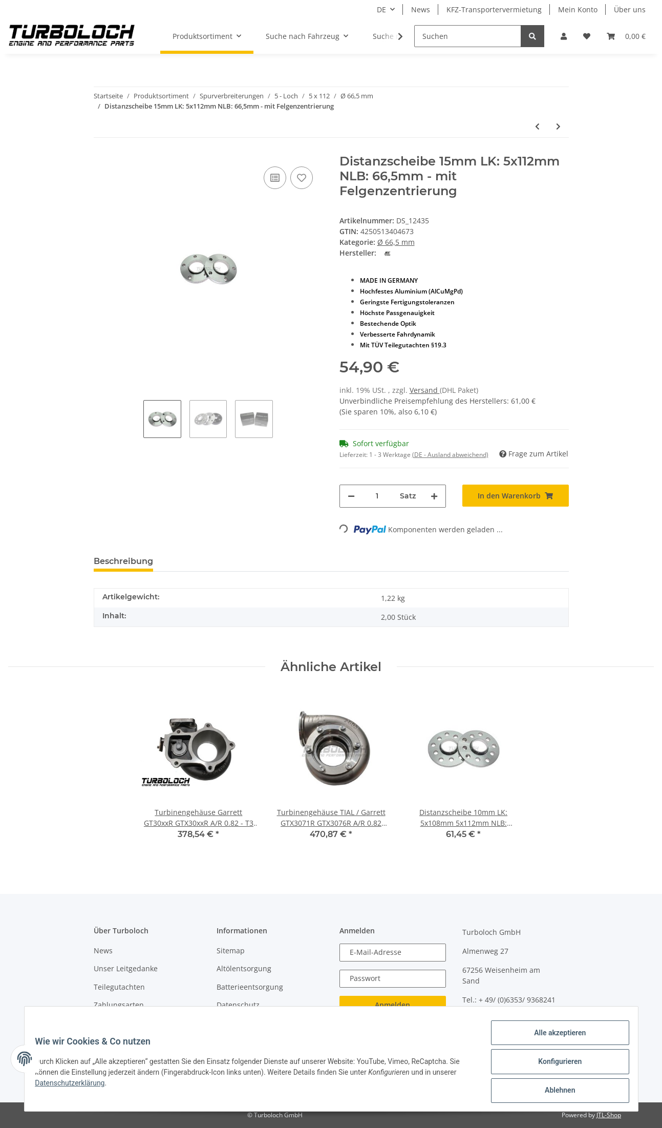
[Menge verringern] (351, 496)
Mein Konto (577, 9)
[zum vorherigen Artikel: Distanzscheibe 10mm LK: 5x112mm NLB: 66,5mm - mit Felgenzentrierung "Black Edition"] (537, 126)
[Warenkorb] (626, 36)
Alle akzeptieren (554, 1038)
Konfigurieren (554, 1065)
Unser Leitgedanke (126, 968)
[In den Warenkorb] (515, 496)
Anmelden (392, 1005)
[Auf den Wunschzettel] (301, 177)
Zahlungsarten (119, 1005)
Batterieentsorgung (250, 987)
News (420, 9)
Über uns (630, 9)
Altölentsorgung (244, 968)
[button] (563, 36)
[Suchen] (467, 36)
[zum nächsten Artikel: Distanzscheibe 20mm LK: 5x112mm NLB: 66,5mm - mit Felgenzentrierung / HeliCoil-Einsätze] (558, 126)
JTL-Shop (608, 1115)
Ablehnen (554, 1092)
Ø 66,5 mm (396, 242)
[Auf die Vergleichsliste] (275, 177)
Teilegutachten (119, 987)
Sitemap (231, 950)
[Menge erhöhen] (434, 496)
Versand (425, 390)
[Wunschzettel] (587, 36)
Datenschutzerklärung (76, 1086)
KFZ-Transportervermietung (494, 9)
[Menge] (377, 496)
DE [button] (381, 9)
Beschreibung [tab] (123, 561)
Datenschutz (238, 1005)
